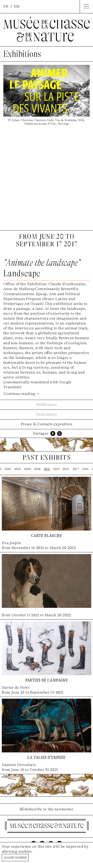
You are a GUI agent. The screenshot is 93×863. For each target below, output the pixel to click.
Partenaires (46, 414)
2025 (8, 469)
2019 (56, 469)
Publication (46, 404)
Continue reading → (21, 394)
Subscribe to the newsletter (49, 809)
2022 (37, 469)
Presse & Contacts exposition (46, 424)
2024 (17, 469)
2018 (66, 469)
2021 (47, 469)
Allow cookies (15, 857)
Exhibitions (22, 54)
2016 (85, 469)
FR (6, 6)
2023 (27, 469)
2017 (76, 469)
